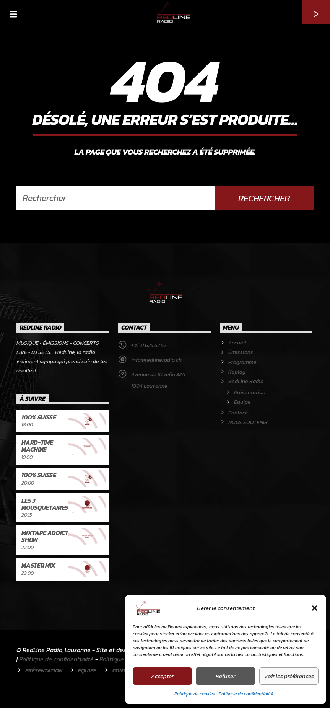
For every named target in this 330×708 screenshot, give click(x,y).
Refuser (225, 676)
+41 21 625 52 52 (148, 345)
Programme (242, 362)
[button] (315, 608)
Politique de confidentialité (246, 693)
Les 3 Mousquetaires (44, 504)
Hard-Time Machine (37, 446)
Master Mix (38, 565)
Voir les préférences (289, 676)
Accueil (237, 343)
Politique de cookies (194, 693)
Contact (237, 413)
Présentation (249, 392)
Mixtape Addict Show (44, 536)
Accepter (162, 676)
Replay (236, 372)
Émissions (240, 352)
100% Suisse (38, 417)
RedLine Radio (245, 381)
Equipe (242, 402)
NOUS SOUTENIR (248, 422)
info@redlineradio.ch (156, 360)
